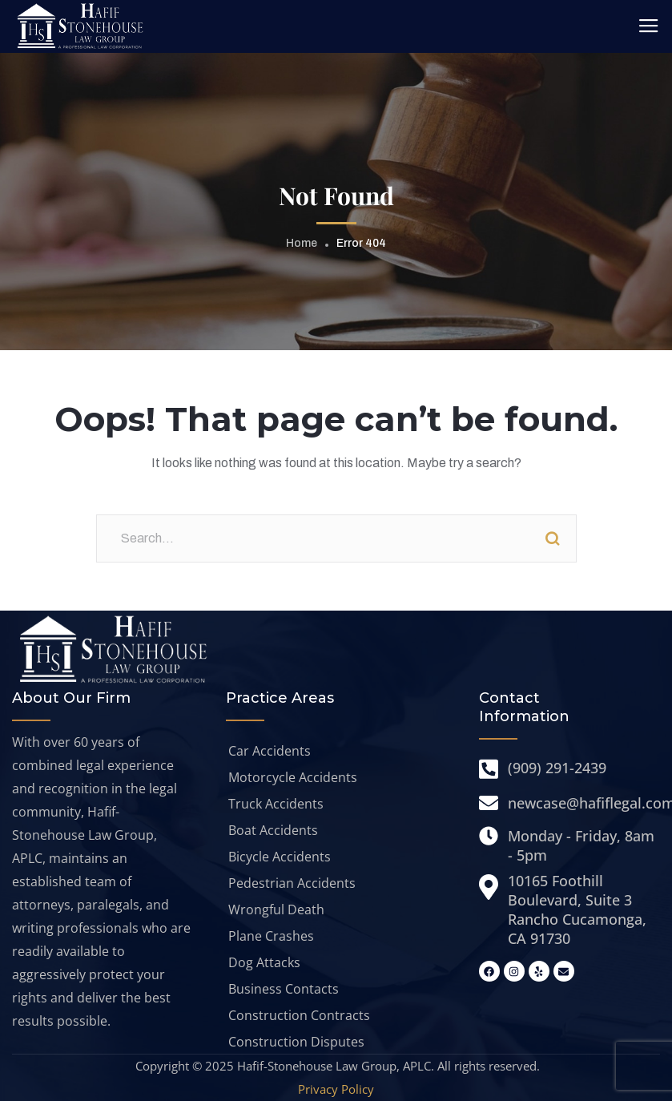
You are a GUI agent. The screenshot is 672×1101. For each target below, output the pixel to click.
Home (301, 243)
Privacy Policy (336, 1089)
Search (553, 538)
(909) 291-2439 (557, 767)
